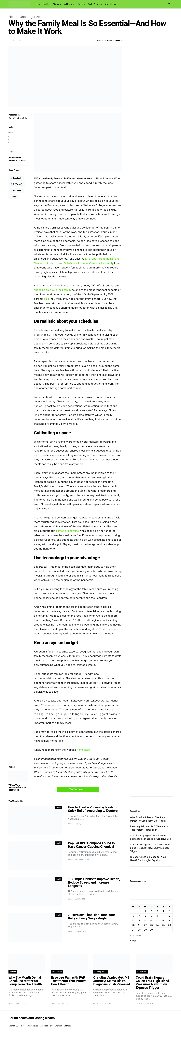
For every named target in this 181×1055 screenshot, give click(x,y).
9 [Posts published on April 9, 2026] (151, 915)
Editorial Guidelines (16, 1026)
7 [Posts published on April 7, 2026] (139, 915)
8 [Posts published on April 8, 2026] (145, 915)
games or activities (67, 530)
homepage (83, 749)
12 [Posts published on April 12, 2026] (169, 915)
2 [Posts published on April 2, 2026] (151, 911)
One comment (16, 41)
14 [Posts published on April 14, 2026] (139, 920)
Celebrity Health (100, 972)
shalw (10, 132)
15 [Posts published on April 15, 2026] (145, 920)
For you (97, 4)
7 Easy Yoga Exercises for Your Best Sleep (17, 787)
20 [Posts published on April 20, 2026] (133, 925)
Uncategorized (31, 17)
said (46, 298)
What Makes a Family (17, 160)
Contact (67, 1026)
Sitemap (58, 1026)
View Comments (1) (77, 789)
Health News (68, 4)
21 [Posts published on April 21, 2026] (139, 925)
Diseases (57, 4)
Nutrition (81, 4)
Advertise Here (111, 4)
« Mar (133, 940)
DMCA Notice (32, 1026)
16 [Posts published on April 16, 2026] (151, 920)
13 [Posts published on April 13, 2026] (133, 920)
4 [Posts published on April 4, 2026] (163, 911)
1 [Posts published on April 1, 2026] (145, 911)
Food (90, 4)
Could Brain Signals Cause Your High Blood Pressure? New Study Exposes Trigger (150, 848)
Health (46, 4)
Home (38, 4)
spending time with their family (52, 289)
